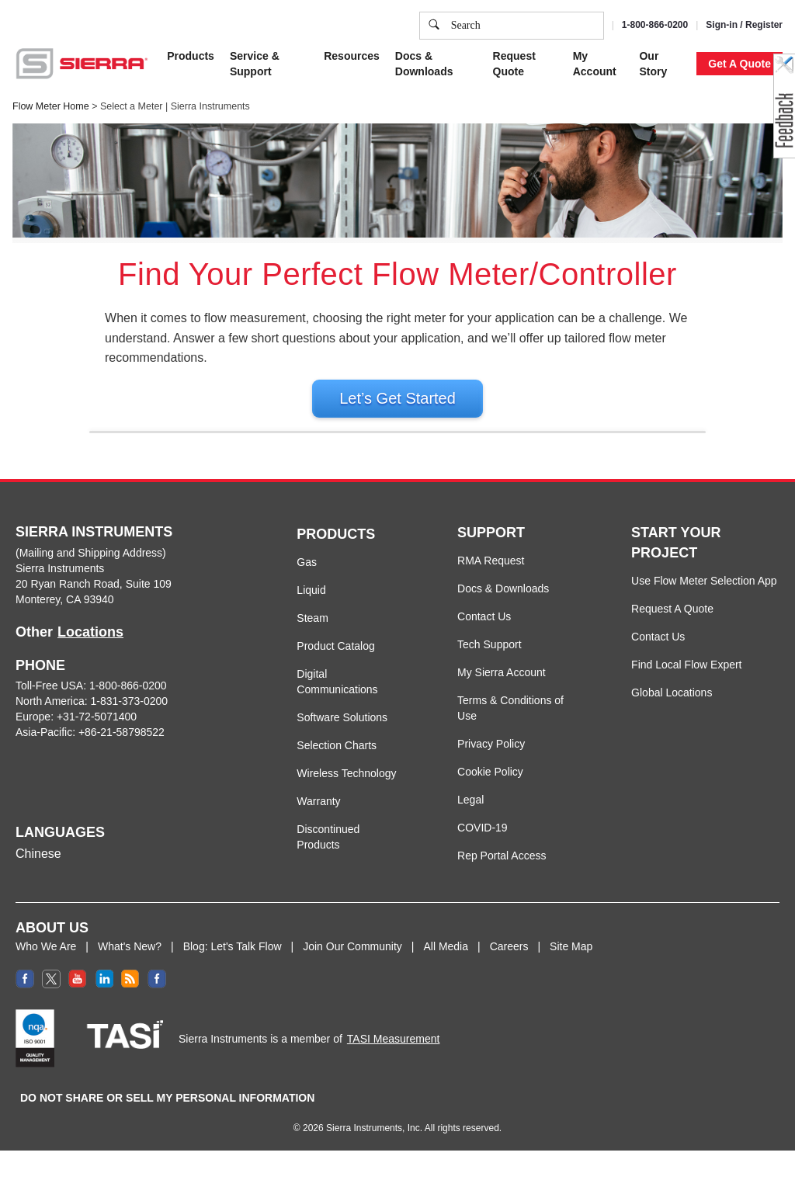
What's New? (129, 960)
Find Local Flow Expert (686, 678)
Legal (470, 813)
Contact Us (484, 630)
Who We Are (46, 960)
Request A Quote (672, 622)
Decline (674, 158)
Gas (307, 576)
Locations (90, 646)
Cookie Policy (188, 81)
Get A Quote (739, 63)
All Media (445, 960)
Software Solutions (342, 731)
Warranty (318, 815)
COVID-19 (482, 841)
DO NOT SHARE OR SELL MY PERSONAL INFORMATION (167, 1112)
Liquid (311, 604)
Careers (509, 960)
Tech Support (489, 658)
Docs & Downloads (503, 602)
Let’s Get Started (397, 398)
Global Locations (671, 706)
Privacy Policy (297, 81)
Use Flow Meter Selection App (704, 594)
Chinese (38, 867)
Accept (612, 158)
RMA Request (490, 574)
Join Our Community (352, 960)
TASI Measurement (393, 1053)
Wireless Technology (346, 787)
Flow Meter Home (50, 106)
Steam (312, 632)
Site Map (571, 960)
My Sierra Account (501, 686)
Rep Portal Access (501, 869)
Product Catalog (335, 660)
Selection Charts (337, 759)
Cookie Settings (531, 158)
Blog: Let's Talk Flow (232, 960)
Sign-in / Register (744, 24)
